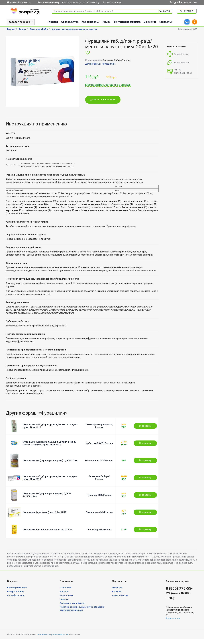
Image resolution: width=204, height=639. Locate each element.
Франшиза (117, 587)
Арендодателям (120, 595)
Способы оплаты (15, 595)
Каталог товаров (19, 21)
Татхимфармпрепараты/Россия (99, 426)
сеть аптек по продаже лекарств (52, 634)
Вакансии (150, 21)
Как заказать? (90, 21)
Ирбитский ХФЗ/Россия (99, 443)
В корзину (145, 425)
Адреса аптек (69, 21)
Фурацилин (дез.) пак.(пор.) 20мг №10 (44, 512)
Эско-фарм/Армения (99, 529)
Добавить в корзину (103, 100)
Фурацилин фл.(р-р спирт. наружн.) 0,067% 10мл (50, 460)
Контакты (165, 21)
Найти (164, 11)
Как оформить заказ (17, 587)
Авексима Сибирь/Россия (99, 478)
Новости (64, 599)
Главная (53, 21)
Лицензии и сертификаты (72, 603)
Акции (106, 21)
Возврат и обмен (15, 591)
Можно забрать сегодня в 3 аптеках (108, 84)
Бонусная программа (127, 21)
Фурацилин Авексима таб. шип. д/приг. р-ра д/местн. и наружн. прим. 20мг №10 (49, 443)
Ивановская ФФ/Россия (99, 460)
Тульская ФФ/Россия (99, 495)
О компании (65, 587)
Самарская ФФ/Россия (99, 512)
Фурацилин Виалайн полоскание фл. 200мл (48, 529)
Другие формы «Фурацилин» (100, 63)
